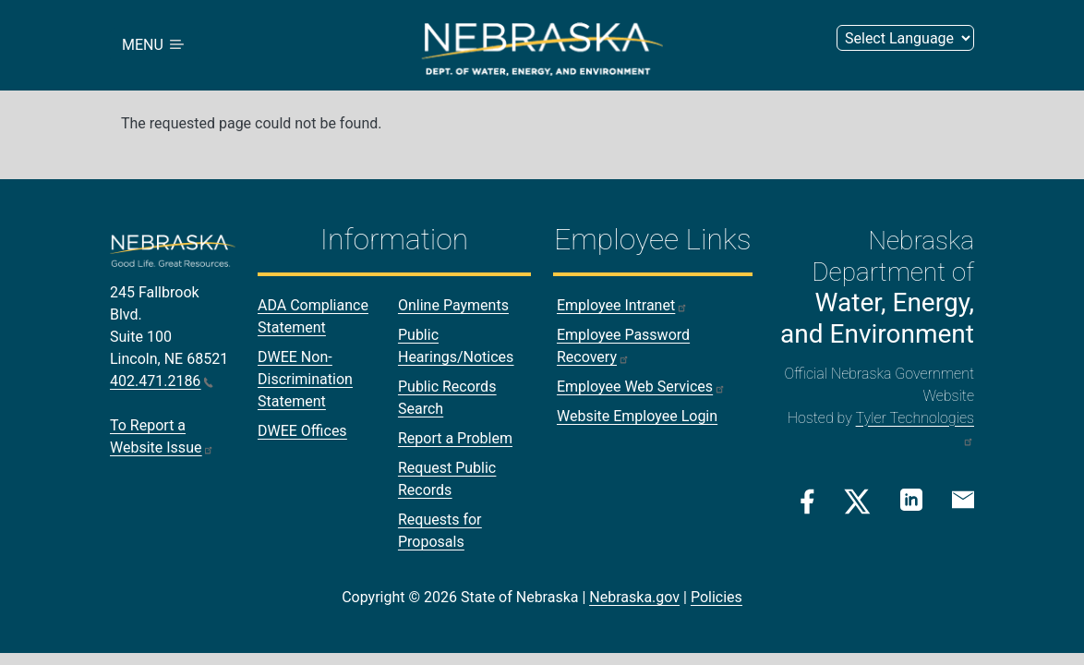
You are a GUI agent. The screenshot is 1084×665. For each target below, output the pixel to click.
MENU (154, 45)
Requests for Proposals (440, 531)
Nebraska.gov (634, 598)
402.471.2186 (161, 382)
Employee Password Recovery (623, 347)
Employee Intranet (622, 306)
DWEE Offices (302, 432)
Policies (716, 598)
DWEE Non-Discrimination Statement (305, 380)
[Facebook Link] (807, 501)
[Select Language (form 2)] (905, 39)
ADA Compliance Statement (313, 317)
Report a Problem (455, 439)
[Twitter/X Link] (857, 501)
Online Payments (453, 306)
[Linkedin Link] (911, 500)
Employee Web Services (641, 387)
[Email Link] (963, 500)
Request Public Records (447, 480)
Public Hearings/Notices (455, 347)
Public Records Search (447, 398)
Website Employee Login (637, 417)
